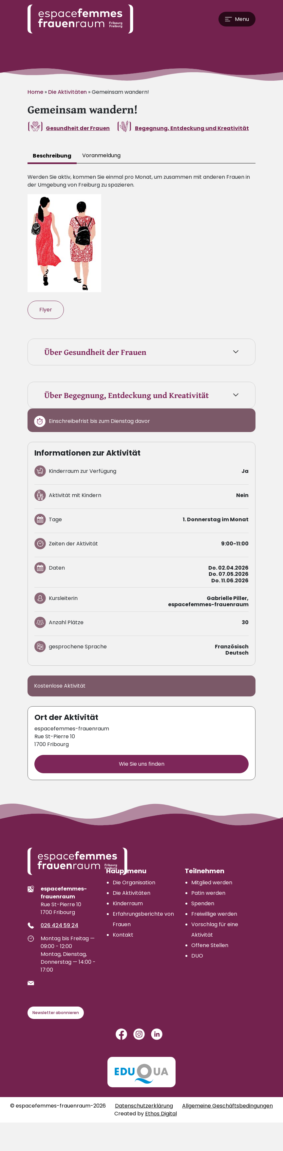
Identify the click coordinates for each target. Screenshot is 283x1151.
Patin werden (208, 893)
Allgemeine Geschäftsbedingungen (227, 1105)
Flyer (45, 309)
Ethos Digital (161, 1113)
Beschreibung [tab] (52, 155)
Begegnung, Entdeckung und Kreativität (192, 128)
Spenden (202, 903)
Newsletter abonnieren (55, 1012)
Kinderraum (128, 903)
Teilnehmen (204, 871)
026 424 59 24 (59, 925)
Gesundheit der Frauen (78, 128)
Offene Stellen (209, 945)
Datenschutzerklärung (144, 1105)
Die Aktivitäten (67, 92)
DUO (197, 955)
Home (35, 92)
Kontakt (123, 935)
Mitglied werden (211, 882)
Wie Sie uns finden (141, 764)
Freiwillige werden (214, 914)
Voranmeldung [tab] (101, 155)
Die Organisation (134, 882)
